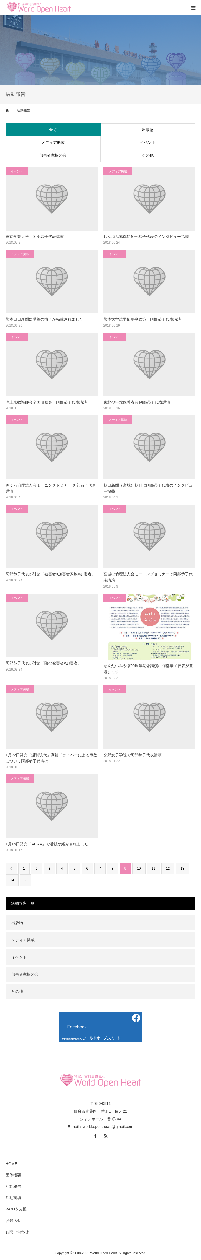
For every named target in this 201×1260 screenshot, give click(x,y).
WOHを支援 (16, 1209)
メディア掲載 (53, 142)
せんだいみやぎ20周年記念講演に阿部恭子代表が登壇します (148, 669)
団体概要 (13, 1175)
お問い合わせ (17, 1232)
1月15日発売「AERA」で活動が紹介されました (47, 844)
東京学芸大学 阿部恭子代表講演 (35, 236)
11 (153, 869)
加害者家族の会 (53, 155)
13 (182, 869)
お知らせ (13, 1220)
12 (168, 869)
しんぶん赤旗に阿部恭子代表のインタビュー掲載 (146, 236)
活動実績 (13, 1198)
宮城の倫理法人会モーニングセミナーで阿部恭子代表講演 (148, 577)
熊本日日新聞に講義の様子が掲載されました (44, 319)
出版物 (148, 130)
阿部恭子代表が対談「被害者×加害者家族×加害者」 (50, 574)
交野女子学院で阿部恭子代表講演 (132, 755)
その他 (148, 155)
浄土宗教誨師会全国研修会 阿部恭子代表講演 (46, 402)
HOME (11, 1164)
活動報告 (13, 1186)
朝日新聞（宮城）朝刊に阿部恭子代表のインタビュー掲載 (148, 488)
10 (139, 869)
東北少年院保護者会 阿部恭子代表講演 (137, 402)
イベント (148, 142)
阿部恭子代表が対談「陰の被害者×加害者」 (44, 663)
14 (12, 880)
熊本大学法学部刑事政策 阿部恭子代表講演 (142, 319)
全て (53, 130)
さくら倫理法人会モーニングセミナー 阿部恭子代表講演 (51, 488)
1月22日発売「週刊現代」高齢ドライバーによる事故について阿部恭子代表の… (51, 758)
